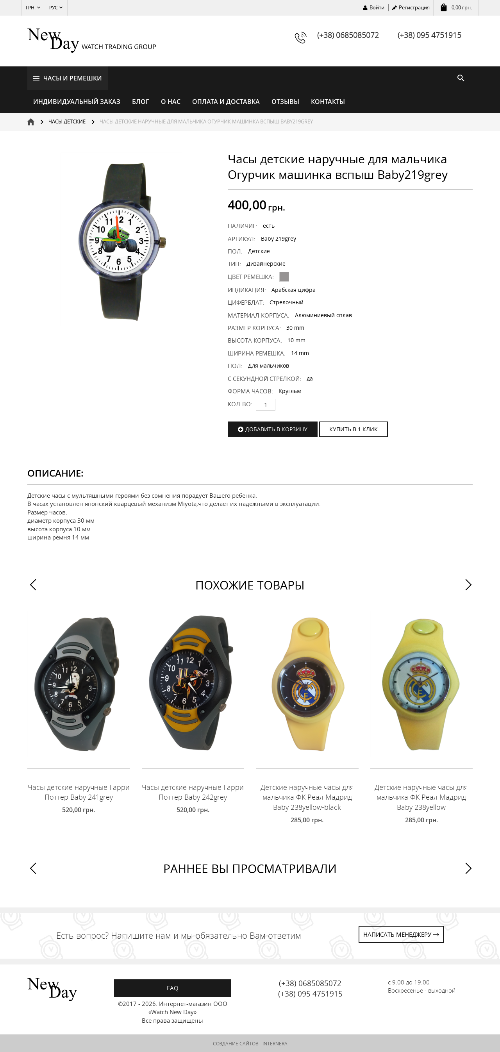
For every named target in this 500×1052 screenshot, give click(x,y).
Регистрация (414, 7)
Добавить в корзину (276, 428)
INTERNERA (275, 1043)
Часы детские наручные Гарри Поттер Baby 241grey (79, 792)
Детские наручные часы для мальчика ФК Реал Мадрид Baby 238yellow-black (307, 796)
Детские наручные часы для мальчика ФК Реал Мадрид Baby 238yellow (421, 796)
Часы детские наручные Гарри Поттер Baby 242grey (193, 792)
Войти (377, 7)
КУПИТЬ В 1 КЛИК (353, 428)
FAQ (173, 987)
